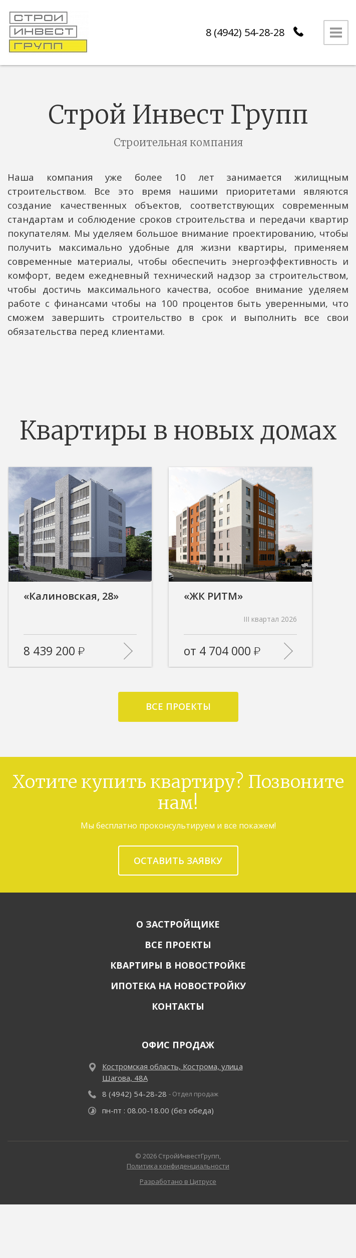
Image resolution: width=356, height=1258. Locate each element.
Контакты (178, 1060)
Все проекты (178, 760)
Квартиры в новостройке (178, 1019)
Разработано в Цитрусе (178, 1235)
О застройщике (178, 978)
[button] (151, 471)
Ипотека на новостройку (178, 1040)
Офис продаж (178, 1099)
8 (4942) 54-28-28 (245, 32)
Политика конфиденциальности (178, 1219)
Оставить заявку (178, 914)
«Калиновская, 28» (71, 650)
